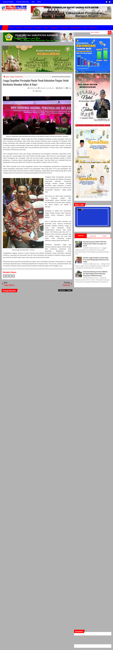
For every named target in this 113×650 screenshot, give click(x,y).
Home (5, 27)
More (33, 2)
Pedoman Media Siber (22, 2)
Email (68, 88)
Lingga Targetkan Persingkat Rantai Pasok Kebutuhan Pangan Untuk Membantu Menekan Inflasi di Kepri (36, 82)
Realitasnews (19, 77)
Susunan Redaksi (8, 2)
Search (109, 32)
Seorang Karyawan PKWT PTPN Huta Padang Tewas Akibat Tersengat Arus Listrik (94, 244)
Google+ (10, 276)
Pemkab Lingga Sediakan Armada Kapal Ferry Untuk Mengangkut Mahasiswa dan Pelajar (96, 260)
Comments (92, 236)
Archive (104, 236)
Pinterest (13, 276)
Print (63, 88)
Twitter (106, 2)
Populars (81, 235)
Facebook (109, 2)
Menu (39, 2)
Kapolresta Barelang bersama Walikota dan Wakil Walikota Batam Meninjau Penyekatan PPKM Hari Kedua (95, 273)
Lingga (12, 77)
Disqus (69, 290)
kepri (7, 77)
